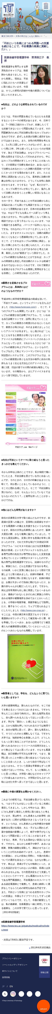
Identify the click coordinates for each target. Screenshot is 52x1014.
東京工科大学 (7, 36)
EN (11, 986)
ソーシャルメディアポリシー (14, 965)
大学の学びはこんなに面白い (28, 36)
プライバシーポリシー (11, 958)
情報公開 (44, 972)
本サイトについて (10, 971)
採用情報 (6, 977)
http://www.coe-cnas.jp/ (32, 610)
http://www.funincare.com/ (23, 307)
